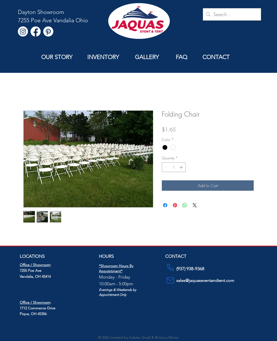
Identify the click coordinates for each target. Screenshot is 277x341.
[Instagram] (23, 31)
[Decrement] (166, 167)
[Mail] (170, 280)
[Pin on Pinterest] (175, 205)
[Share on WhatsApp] (185, 205)
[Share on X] (195, 205)
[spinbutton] (173, 167)
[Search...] (231, 14)
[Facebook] (36, 31)
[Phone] (170, 267)
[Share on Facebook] (165, 205)
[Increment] (181, 167)
